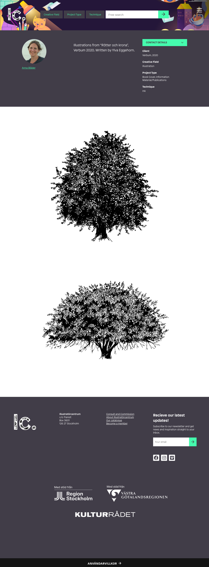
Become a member (117, 423)
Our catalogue (114, 420)
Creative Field (51, 14)
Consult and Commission (120, 414)
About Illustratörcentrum (120, 417)
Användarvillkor (102, 563)
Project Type (74, 14)
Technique (95, 14)
